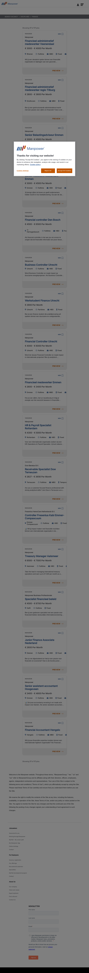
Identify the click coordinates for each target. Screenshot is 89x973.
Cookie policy (35, 162)
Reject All (48, 167)
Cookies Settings (23, 167)
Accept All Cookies (64, 167)
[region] (44, 157)
